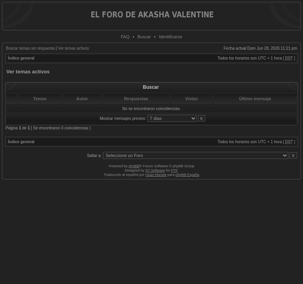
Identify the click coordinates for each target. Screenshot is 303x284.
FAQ (125, 36)
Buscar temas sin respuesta (30, 48)
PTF (174, 170)
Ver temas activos (73, 48)
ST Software (155, 170)
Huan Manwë (156, 175)
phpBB (134, 166)
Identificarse (170, 36)
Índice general (21, 58)
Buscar (144, 36)
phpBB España (187, 175)
